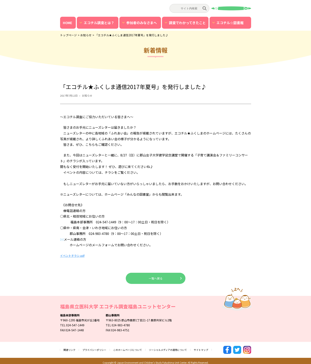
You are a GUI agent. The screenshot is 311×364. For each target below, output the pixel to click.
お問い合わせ (231, 8)
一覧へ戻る (156, 278)
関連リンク (70, 348)
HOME (67, 22)
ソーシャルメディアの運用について (182, 348)
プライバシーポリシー (98, 348)
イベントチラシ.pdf (74, 255)
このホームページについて (136, 348)
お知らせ (91, 95)
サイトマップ (219, 348)
